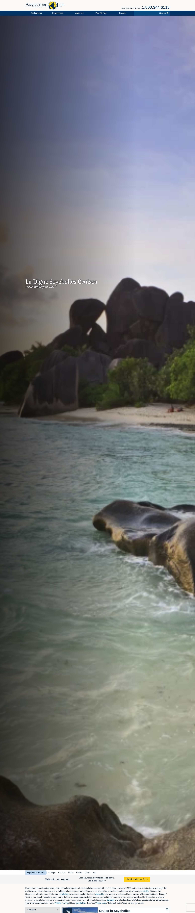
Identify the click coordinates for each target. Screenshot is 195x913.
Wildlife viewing (61, 903)
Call (97, 881)
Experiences (57, 13)
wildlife (146, 891)
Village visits (100, 903)
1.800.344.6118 (156, 7)
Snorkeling (80, 903)
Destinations (36, 13)
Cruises (61, 873)
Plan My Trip (101, 13)
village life (99, 894)
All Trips (51, 873)
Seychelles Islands (36, 873)
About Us (79, 13)
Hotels (79, 873)
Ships (70, 873)
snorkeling (64, 894)
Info (94, 873)
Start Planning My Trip (136, 879)
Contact (122, 13)
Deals (87, 873)
